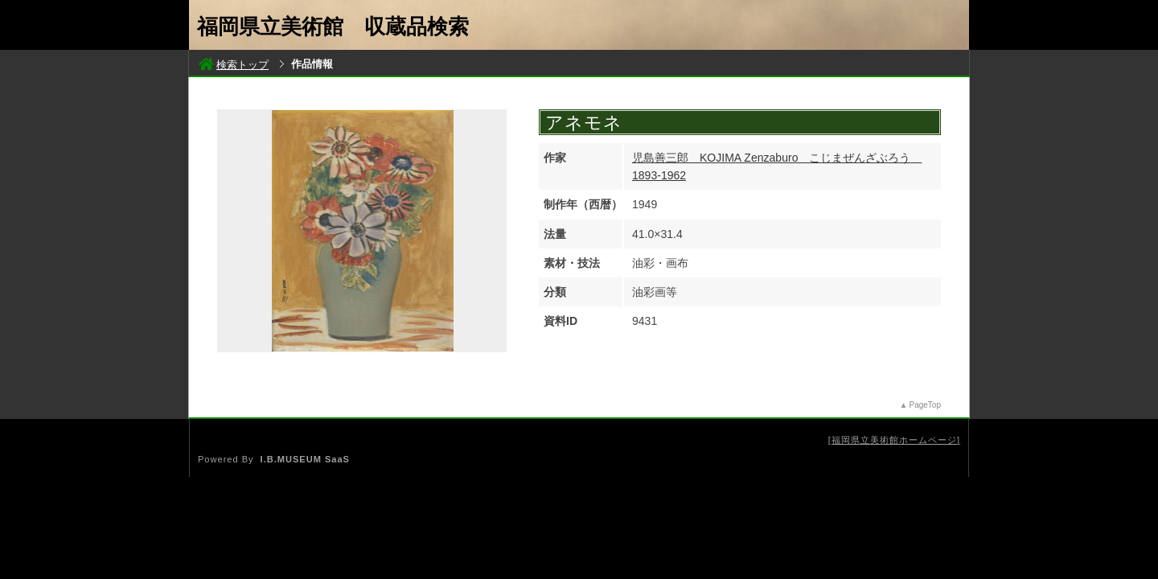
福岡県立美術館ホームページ (894, 440)
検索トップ (234, 65)
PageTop (925, 404)
